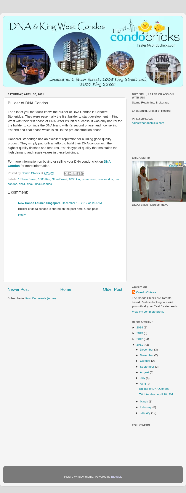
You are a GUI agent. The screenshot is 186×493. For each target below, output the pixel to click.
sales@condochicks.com (148, 122)
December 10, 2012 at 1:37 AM (82, 203)
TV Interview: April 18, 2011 (157, 394)
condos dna (105, 179)
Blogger (116, 476)
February (146, 407)
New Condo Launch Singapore (39, 203)
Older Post (112, 289)
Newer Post (18, 289)
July (143, 378)
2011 (140, 344)
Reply (22, 214)
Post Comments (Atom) (41, 298)
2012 (140, 339)
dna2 (30, 184)
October (145, 360)
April (143, 383)
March (144, 401)
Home (65, 289)
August (145, 372)
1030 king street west (82, 179)
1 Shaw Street (27, 179)
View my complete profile (148, 311)
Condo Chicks (31, 173)
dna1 (22, 184)
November (147, 355)
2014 (140, 327)
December (147, 349)
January (145, 413)
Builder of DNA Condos (154, 388)
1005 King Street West (52, 179)
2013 (140, 333)
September (147, 366)
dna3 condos (43, 184)
